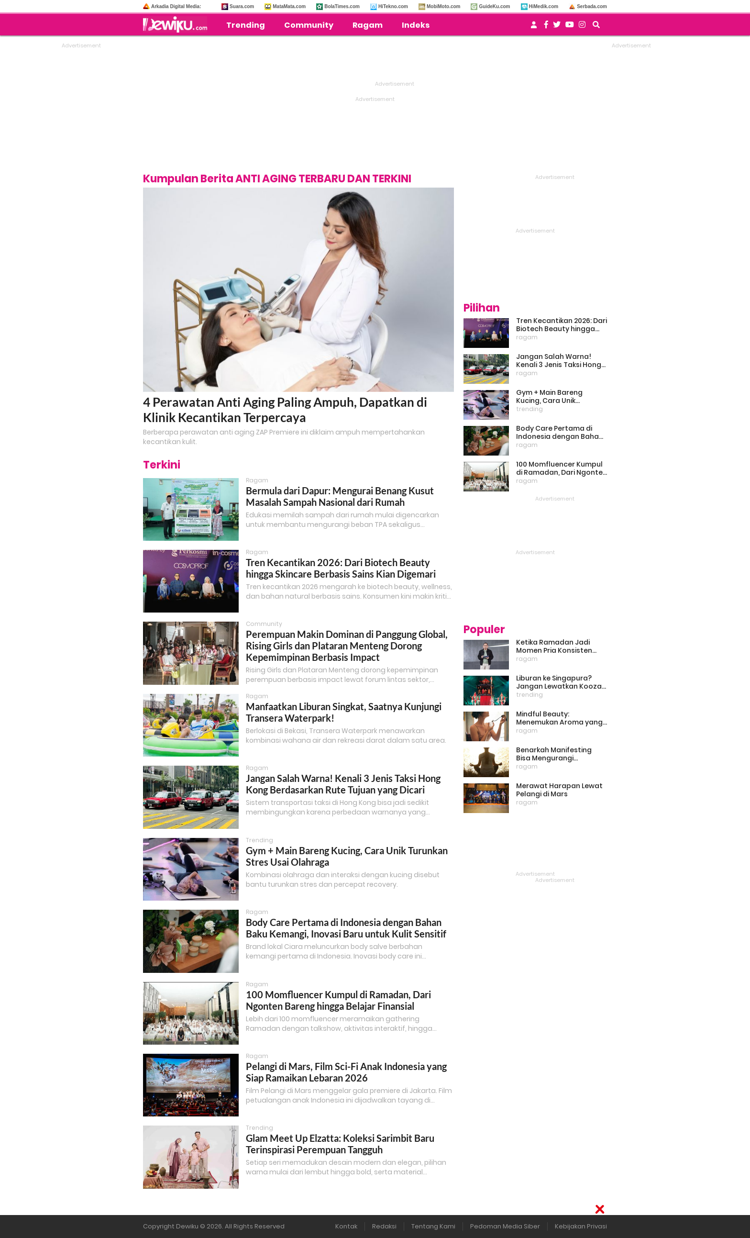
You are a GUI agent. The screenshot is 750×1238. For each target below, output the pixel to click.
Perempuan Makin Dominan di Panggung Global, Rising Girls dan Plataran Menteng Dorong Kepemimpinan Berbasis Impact (347, 645)
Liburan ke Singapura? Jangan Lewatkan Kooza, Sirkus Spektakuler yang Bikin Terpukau (559, 682)
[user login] (534, 27)
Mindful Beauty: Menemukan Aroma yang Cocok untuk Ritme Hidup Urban (559, 718)
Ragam (368, 25)
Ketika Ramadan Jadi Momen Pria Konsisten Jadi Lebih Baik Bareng (554, 646)
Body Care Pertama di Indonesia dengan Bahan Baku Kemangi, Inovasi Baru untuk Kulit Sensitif (346, 927)
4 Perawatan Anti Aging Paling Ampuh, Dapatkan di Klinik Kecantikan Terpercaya (285, 409)
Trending (245, 25)
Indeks (416, 25)
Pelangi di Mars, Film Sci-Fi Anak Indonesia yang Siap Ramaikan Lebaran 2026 (346, 1071)
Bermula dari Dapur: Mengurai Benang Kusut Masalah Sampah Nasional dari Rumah (340, 496)
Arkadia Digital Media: (176, 6)
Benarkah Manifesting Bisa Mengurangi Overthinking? (554, 754)
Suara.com (242, 6)
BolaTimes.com (342, 6)
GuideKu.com (494, 6)
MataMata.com (289, 6)
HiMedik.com (544, 6)
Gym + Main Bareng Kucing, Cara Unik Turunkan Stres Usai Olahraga (550, 397)
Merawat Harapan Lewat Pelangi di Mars (559, 790)
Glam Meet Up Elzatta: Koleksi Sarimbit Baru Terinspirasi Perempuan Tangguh (340, 1143)
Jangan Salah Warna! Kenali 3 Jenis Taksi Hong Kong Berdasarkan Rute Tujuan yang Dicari (343, 783)
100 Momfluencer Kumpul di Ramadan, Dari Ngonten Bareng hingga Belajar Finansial (338, 1000)
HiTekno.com (393, 6)
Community (308, 25)
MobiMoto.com (444, 6)
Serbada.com (592, 6)
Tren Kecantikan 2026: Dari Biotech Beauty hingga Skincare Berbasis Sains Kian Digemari (341, 568)
